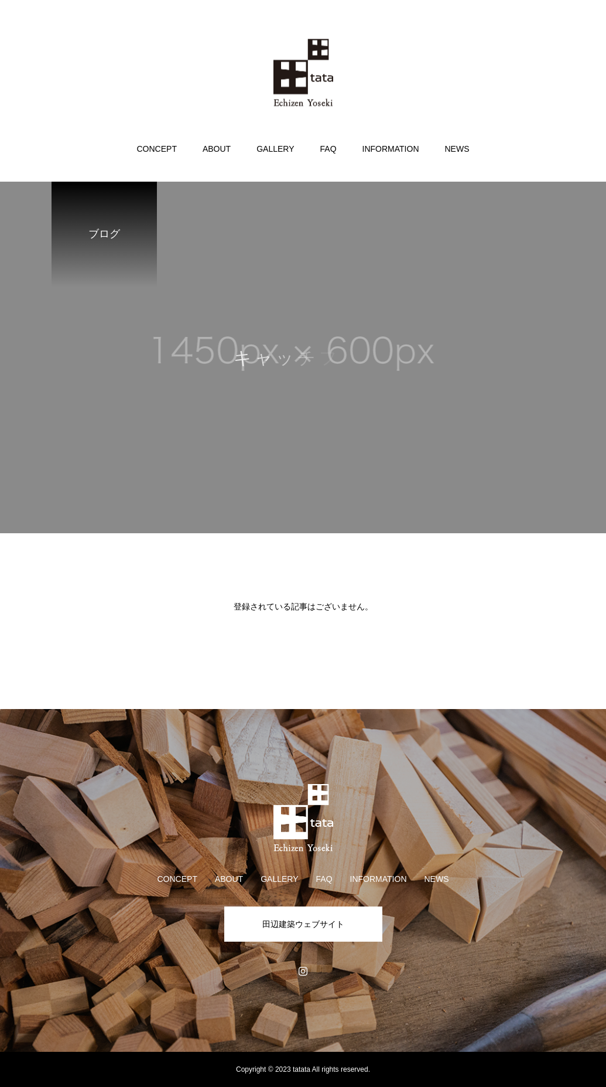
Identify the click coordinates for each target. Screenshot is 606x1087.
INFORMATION (390, 149)
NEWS (457, 149)
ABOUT (217, 149)
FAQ (328, 149)
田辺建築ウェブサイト (303, 924)
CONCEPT (156, 149)
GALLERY (275, 149)
